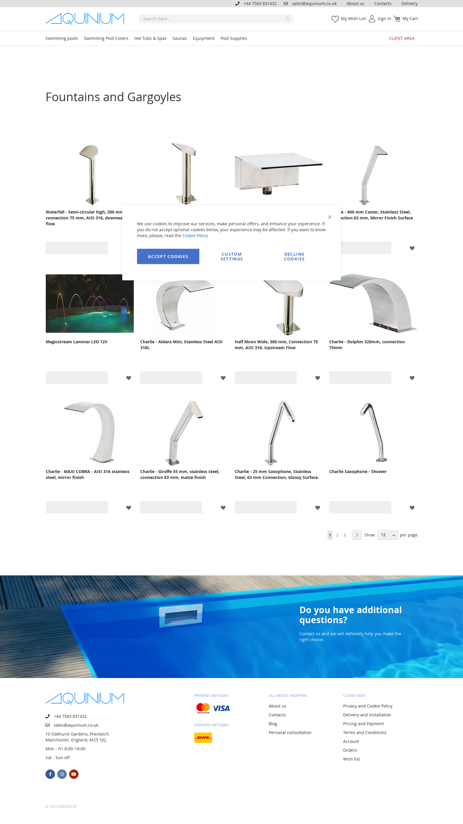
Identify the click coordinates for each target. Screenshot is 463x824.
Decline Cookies (294, 256)
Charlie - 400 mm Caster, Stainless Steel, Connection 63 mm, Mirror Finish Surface (371, 215)
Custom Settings (232, 256)
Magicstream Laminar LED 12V (76, 341)
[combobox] (216, 18)
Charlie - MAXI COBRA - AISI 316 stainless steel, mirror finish (87, 474)
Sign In (384, 18)
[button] (412, 247)
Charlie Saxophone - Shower (358, 471)
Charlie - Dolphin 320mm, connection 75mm (367, 344)
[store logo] (86, 19)
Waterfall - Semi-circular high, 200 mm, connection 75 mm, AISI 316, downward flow (86, 217)
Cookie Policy (195, 235)
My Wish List (353, 18)
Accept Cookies (168, 256)
